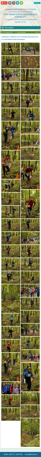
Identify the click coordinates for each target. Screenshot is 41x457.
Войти (37, 3)
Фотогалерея (8, 28)
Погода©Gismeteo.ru (31, 454)
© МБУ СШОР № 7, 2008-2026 (13, 454)
